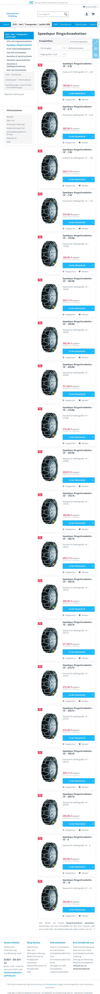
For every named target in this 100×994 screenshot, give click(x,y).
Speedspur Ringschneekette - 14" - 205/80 (78, 365)
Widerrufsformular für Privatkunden (36, 967)
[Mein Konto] (86, 14)
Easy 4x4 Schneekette (16, 52)
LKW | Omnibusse (13, 74)
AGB (8, 142)
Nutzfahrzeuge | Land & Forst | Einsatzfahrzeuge (18, 86)
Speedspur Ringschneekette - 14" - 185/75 (78, 537)
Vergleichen (69, 99)
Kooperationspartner (16, 128)
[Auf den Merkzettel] (83, 99)
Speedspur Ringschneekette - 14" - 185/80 (78, 280)
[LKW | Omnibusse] (62, 24)
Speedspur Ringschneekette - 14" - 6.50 (78, 65)
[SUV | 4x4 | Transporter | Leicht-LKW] (31, 24)
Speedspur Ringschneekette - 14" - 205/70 (78, 795)
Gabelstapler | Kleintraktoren (18, 80)
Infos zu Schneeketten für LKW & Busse (59, 948)
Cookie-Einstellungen (59, 972)
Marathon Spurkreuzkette (18, 60)
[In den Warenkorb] (79, 93)
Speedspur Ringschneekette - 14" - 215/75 (78, 666)
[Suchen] (65, 14)
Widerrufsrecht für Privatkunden (35, 958)
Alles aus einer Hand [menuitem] (82, 950)
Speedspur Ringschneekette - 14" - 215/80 (78, 408)
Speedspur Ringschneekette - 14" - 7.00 (78, 151)
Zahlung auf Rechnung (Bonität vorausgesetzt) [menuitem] (83, 961)
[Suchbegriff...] (53, 14)
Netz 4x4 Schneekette (16, 70)
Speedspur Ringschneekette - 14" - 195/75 (78, 580)
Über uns (11, 120)
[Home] (6, 24)
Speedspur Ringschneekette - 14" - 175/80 (78, 237)
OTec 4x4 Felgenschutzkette (19, 41)
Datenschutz (32, 947)
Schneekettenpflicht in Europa (16, 133)
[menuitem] (53, 14)
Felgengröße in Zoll (48, 54)
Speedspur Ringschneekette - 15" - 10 (78, 881)
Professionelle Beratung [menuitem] (83, 947)
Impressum (12, 138)
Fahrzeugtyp (45, 48)
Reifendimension (76, 48)
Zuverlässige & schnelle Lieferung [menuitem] (83, 955)
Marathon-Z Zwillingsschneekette (16, 65)
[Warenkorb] (93, 14)
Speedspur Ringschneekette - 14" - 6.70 (78, 108)
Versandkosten (51, 984)
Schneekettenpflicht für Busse (60, 961)
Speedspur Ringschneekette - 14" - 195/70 (78, 752)
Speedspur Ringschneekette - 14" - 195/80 (78, 322)
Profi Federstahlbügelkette (19, 49)
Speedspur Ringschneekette (19, 45)
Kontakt (10, 117)
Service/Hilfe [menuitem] (90, 7)
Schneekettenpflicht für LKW (60, 955)
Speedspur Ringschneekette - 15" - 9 (78, 838)
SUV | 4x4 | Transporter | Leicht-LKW (17, 35)
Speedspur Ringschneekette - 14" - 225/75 (78, 709)
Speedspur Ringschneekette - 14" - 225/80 (78, 451)
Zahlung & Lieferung (15, 124)
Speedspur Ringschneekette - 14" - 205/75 (78, 623)
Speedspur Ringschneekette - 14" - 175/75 (78, 494)
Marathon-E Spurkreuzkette (19, 56)
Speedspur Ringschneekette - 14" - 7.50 (78, 194)
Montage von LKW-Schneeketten (58, 967)
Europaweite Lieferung (47, 2)
